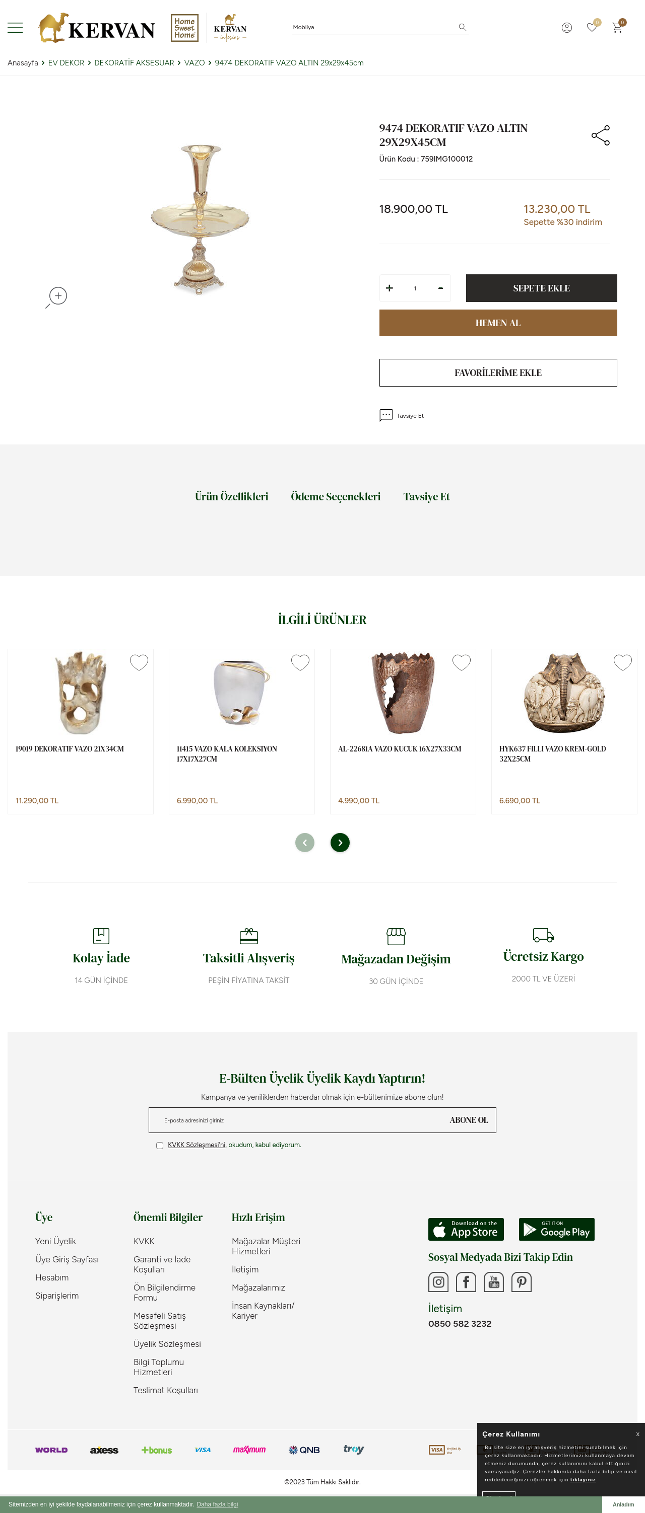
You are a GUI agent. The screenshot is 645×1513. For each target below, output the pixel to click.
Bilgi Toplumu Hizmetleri (159, 1367)
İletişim (245, 1269)
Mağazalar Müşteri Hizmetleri (266, 1246)
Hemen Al (498, 322)
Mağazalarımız (258, 1287)
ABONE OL (469, 1120)
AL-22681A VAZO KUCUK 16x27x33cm (399, 749)
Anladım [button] (623, 1504)
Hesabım (52, 1277)
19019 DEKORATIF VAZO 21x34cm (70, 749)
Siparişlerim (57, 1296)
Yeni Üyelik (55, 1241)
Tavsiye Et (401, 415)
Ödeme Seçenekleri (336, 496)
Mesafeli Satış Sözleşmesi (160, 1321)
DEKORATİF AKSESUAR (134, 62)
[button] (304, 842)
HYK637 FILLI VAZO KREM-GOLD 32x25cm (552, 754)
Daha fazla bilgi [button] (217, 1504)
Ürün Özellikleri (232, 496)
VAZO (194, 62)
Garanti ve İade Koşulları (162, 1264)
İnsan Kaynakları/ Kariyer (263, 1311)
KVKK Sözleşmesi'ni (196, 1145)
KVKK (144, 1241)
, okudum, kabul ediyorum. (228, 1145)
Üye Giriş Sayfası (67, 1259)
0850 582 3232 (459, 1323)
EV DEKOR (66, 62)
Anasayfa (23, 62)
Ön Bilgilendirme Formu (165, 1292)
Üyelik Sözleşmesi (167, 1344)
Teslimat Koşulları (166, 1390)
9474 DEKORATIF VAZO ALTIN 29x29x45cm (289, 62)
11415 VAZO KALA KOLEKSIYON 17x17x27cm (227, 754)
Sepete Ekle (541, 287)
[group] (199, 220)
